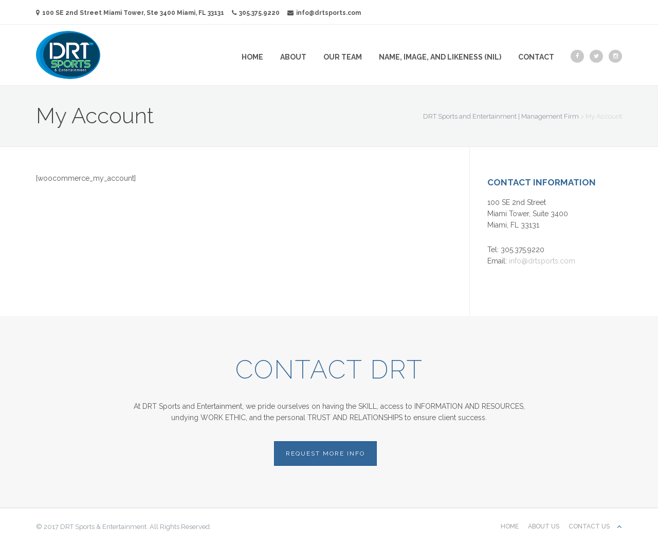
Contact (536, 57)
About (293, 57)
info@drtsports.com (324, 12)
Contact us (589, 526)
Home (252, 57)
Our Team (342, 57)
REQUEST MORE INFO (325, 453)
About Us (543, 526)
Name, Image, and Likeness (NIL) (440, 57)
